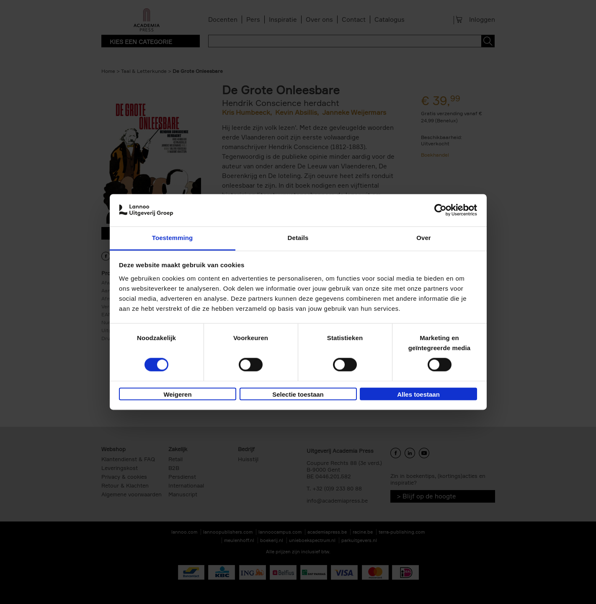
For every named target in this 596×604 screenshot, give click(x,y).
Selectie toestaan (298, 394)
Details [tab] (298, 237)
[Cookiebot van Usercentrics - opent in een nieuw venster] (440, 210)
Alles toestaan (418, 394)
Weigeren (177, 394)
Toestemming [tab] (172, 237)
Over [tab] (423, 237)
